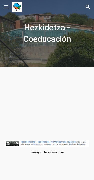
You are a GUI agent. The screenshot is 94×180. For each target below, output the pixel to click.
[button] (6, 7)
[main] (47, 33)
